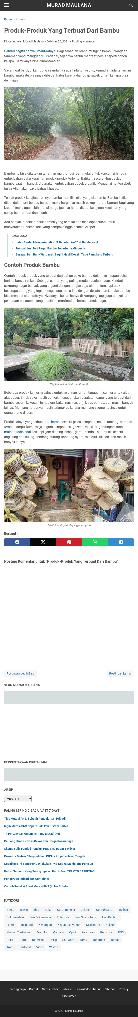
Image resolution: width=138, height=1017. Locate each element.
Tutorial (26, 947)
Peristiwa (106, 932)
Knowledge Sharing (89, 989)
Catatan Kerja (66, 909)
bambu (56, 422)
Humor (11, 924)
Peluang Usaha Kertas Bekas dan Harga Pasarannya (38, 841)
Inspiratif (27, 924)
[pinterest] (69, 542)
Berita (10, 909)
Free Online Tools (86, 917)
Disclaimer (69, 996)
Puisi (10, 940)
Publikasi (67, 989)
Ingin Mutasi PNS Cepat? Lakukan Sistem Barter (36, 826)
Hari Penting (110, 917)
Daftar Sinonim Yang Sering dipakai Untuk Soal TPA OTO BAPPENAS (49, 871)
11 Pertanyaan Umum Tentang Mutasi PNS (32, 833)
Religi (53, 940)
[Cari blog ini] (131, 5)
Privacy (123, 989)
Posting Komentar (83, 41)
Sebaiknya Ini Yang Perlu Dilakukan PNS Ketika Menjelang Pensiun (48, 863)
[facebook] (17, 542)
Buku (48, 909)
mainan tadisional (17, 432)
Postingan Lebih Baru (21, 673)
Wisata (53, 947)
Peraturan (88, 932)
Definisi (123, 909)
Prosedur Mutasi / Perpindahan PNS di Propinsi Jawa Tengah (44, 856)
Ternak (115, 940)
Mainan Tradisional (19, 932)
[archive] (18, 799)
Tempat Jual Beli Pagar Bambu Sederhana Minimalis (51, 248)
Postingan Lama (120, 673)
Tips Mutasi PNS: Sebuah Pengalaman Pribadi (35, 818)
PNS (121, 932)
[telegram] (121, 542)
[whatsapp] (95, 542)
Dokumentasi (15, 917)
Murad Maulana (69, 5)
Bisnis (24, 909)
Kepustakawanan (69, 924)
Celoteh (85, 909)
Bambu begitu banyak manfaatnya (29, 51)
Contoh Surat (104, 909)
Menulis (42, 932)
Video (40, 947)
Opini (72, 932)
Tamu (83, 940)
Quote (22, 940)
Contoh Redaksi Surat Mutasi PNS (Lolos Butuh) (36, 886)
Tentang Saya (17, 989)
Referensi (38, 940)
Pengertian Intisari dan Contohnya (27, 878)
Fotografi (63, 917)
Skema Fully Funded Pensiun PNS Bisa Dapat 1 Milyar (39, 848)
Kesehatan (93, 924)
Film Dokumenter (40, 917)
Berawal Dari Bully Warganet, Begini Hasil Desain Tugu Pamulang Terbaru (64, 254)
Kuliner (110, 924)
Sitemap (110, 989)
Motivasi (58, 932)
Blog (36, 909)
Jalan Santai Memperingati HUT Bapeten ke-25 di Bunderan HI (57, 242)
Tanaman (99, 940)
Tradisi (11, 947)
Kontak (34, 989)
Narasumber (50, 989)
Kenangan (45, 924)
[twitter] (43, 542)
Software (68, 940)
